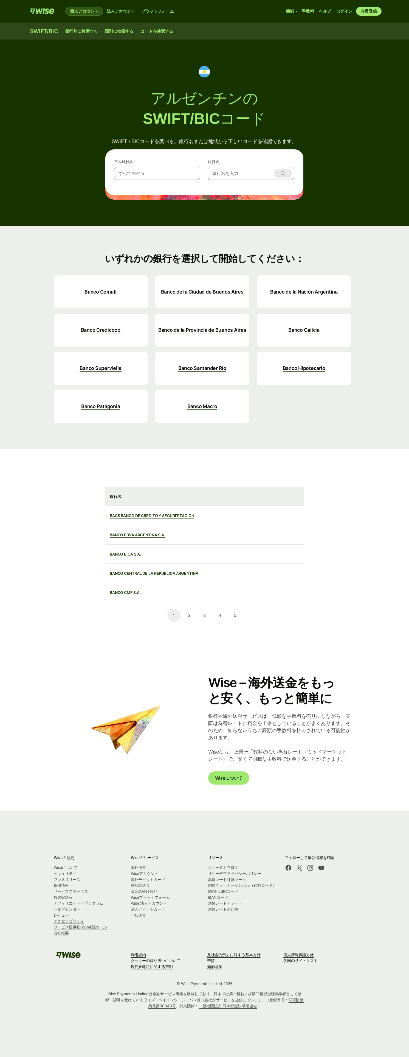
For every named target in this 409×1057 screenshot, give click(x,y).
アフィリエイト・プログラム (78, 903)
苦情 (211, 960)
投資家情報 (63, 897)
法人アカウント (121, 11)
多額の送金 (140, 885)
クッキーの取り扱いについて (155, 960)
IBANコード (218, 897)
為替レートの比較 (223, 909)
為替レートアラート (225, 903)
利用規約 (138, 954)
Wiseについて (229, 778)
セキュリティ (65, 873)
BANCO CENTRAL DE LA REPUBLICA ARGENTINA (154, 573)
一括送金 (138, 915)
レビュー (61, 915)
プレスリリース (67, 879)
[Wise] (42, 11)
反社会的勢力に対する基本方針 (234, 954)
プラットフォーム (157, 11)
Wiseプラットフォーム (150, 897)
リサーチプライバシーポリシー (234, 873)
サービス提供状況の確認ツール (80, 927)
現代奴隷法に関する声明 (152, 966)
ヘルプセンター (67, 909)
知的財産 (214, 966)
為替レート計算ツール (227, 879)
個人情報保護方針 (298, 954)
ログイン (344, 11)
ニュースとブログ (223, 867)
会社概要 (61, 933)
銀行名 (213, 161)
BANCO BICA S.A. (125, 554)
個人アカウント (84, 11)
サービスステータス (71, 891)
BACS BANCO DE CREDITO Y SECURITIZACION (152, 515)
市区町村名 (123, 161)
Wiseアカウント (144, 873)
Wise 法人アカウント (149, 903)
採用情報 (61, 885)
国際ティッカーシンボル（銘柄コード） (242, 885)
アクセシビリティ (69, 921)
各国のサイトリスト (300, 960)
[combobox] (157, 173)
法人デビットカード (148, 909)
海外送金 (138, 867)
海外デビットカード (148, 879)
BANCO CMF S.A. (125, 592)
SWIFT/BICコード (223, 891)
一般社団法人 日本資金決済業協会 (228, 1005)
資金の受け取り (144, 891)
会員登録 (369, 11)
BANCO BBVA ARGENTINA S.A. (137, 534)
